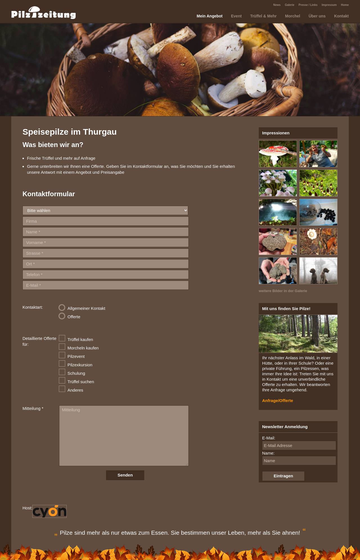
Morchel (292, 16)
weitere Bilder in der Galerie (283, 291)
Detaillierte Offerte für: (39, 341)
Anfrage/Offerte (277, 400)
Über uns (317, 16)
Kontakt (341, 16)
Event (236, 16)
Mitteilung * (32, 408)
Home (345, 4)
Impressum (329, 4)
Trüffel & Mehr (263, 16)
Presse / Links (308, 4)
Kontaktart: (32, 307)
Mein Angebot (209, 16)
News (277, 4)
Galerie (289, 4)
